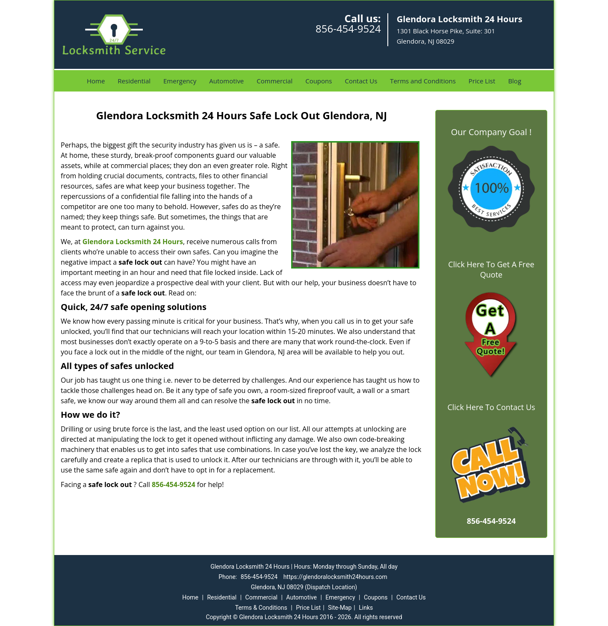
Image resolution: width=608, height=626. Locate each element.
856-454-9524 (348, 28)
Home (96, 81)
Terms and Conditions (423, 81)
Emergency (179, 81)
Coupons (318, 81)
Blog (514, 81)
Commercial (274, 81)
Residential (134, 81)
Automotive (226, 81)
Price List (482, 81)
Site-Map (339, 607)
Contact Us (361, 81)
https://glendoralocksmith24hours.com (335, 576)
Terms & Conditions (261, 607)
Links (366, 607)
